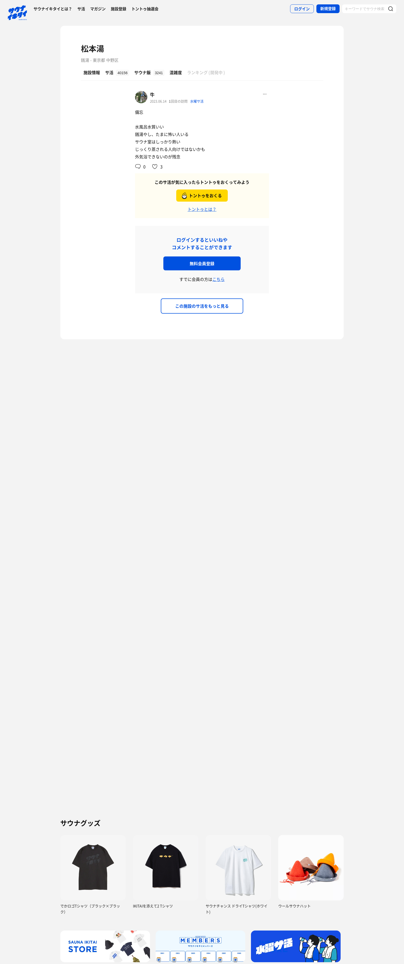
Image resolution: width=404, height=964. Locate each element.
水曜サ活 (197, 101)
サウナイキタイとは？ (52, 9)
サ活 (81, 9)
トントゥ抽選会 (144, 9)
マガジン (98, 9)
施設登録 (118, 9)
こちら (218, 279)
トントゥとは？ (202, 209)
